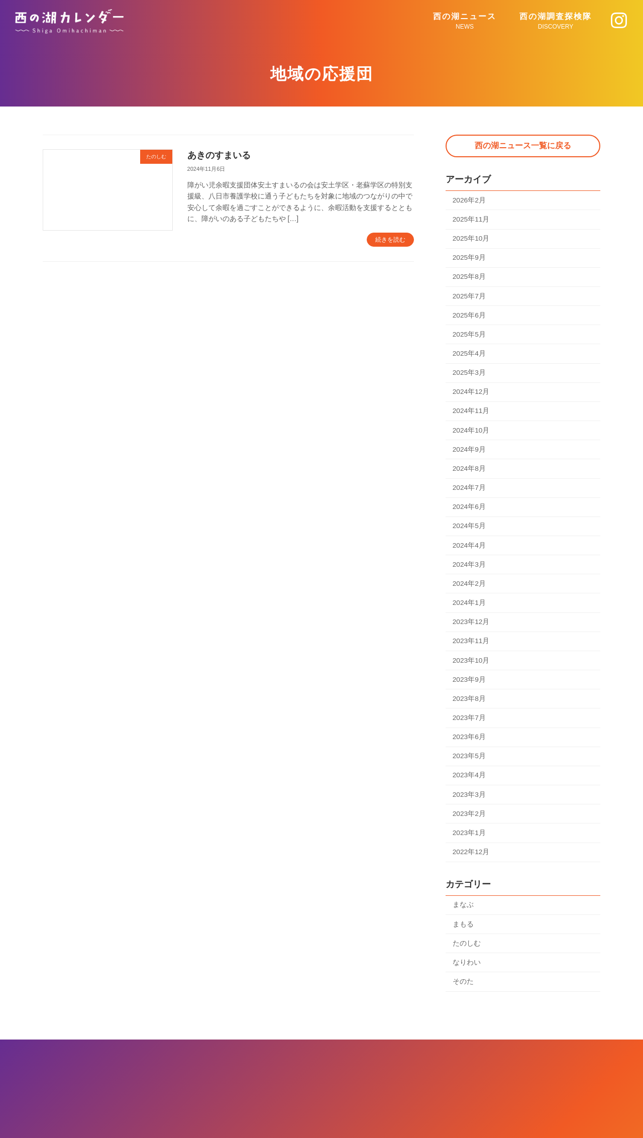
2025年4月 (469, 355)
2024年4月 (469, 549)
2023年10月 (471, 665)
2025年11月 (471, 219)
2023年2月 (469, 820)
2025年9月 (469, 258)
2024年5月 (469, 530)
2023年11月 (471, 646)
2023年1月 (469, 840)
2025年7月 (469, 297)
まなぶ (463, 912)
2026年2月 (469, 200)
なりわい (467, 970)
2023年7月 (469, 723)
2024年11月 (471, 413)
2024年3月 (469, 568)
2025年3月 (469, 374)
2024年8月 (469, 471)
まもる (463, 931)
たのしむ (467, 951)
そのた (463, 990)
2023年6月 (469, 743)
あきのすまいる (219, 155)
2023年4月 (469, 781)
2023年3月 (469, 801)
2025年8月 (469, 277)
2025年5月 (469, 336)
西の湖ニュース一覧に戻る (523, 145)
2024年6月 (469, 510)
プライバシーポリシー (321, 1066)
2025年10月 (471, 239)
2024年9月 (469, 452)
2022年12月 (471, 859)
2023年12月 (471, 627)
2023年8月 (469, 704)
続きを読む (390, 239)
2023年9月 (469, 684)
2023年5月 (469, 762)
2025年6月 (469, 316)
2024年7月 (469, 490)
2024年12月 (471, 394)
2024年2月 (469, 587)
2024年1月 (469, 607)
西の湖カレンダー (324, 1119)
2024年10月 (471, 433)
